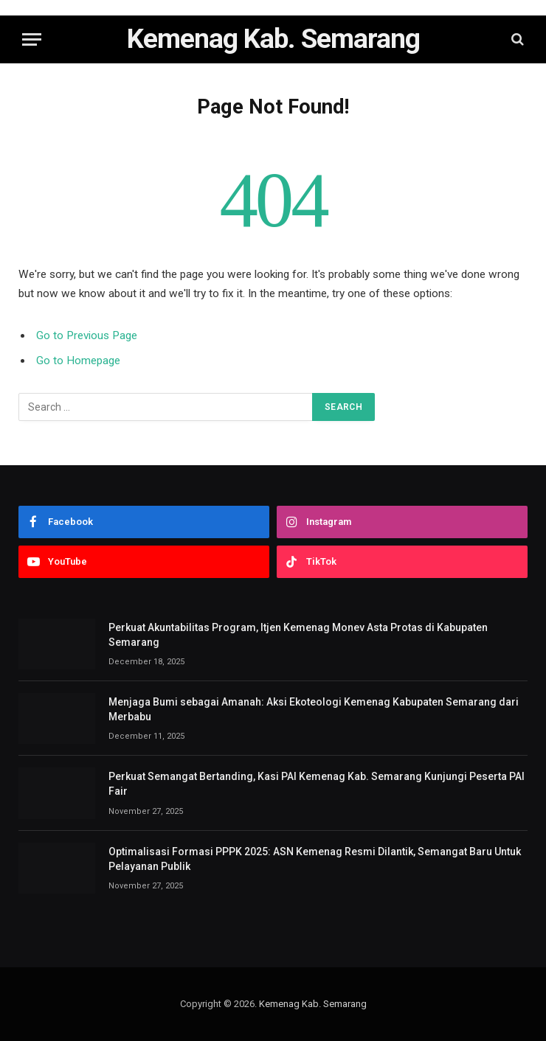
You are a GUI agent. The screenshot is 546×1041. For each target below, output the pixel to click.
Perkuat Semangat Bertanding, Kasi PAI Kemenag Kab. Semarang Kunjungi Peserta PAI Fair (316, 783)
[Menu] (31, 39)
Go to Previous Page (86, 335)
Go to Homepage (78, 360)
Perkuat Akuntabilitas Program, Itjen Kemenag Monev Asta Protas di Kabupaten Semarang (298, 635)
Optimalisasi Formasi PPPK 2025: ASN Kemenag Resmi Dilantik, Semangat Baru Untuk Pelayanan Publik (314, 859)
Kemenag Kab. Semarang (313, 1003)
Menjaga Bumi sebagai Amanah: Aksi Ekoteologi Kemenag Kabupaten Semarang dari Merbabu (313, 709)
